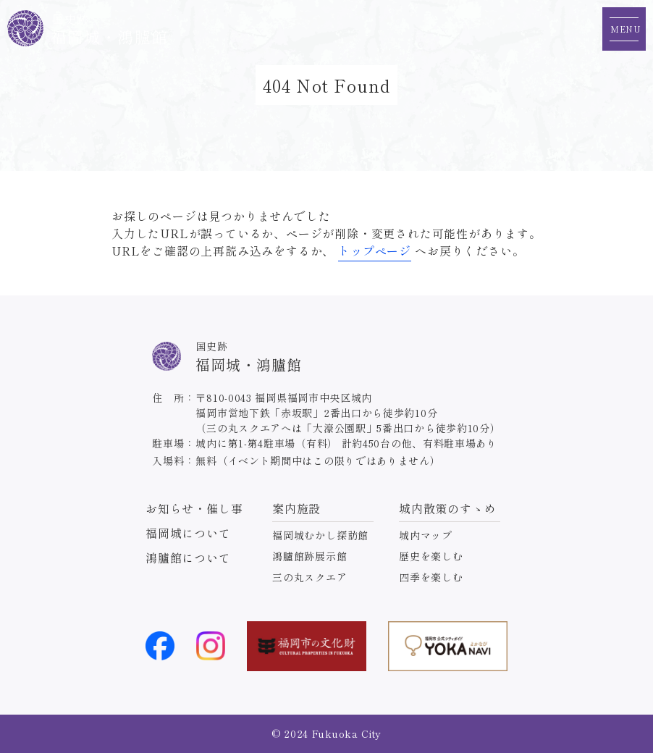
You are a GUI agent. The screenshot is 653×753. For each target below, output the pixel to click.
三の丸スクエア (309, 577)
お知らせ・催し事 (194, 508)
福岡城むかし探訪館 (320, 535)
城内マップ (425, 535)
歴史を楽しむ (431, 556)
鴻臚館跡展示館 (309, 556)
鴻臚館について (188, 557)
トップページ (374, 250)
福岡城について (188, 533)
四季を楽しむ (431, 577)
